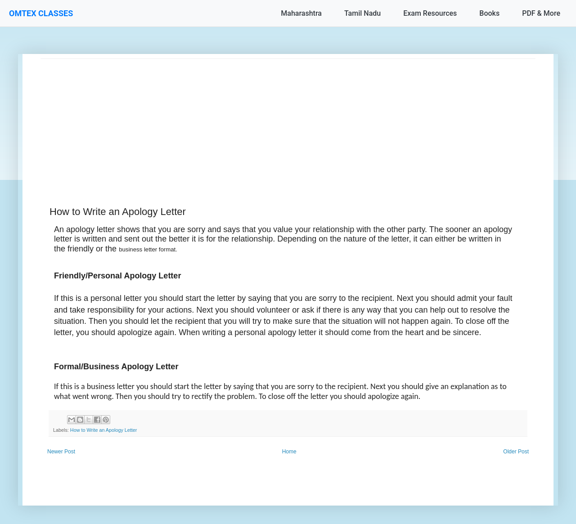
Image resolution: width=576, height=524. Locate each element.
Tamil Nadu (362, 13)
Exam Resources (430, 13)
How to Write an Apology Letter (103, 430)
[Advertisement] (288, 122)
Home (289, 451)
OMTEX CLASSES (41, 13)
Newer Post (61, 451)
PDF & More (541, 13)
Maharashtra (301, 13)
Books (489, 13)
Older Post (516, 451)
